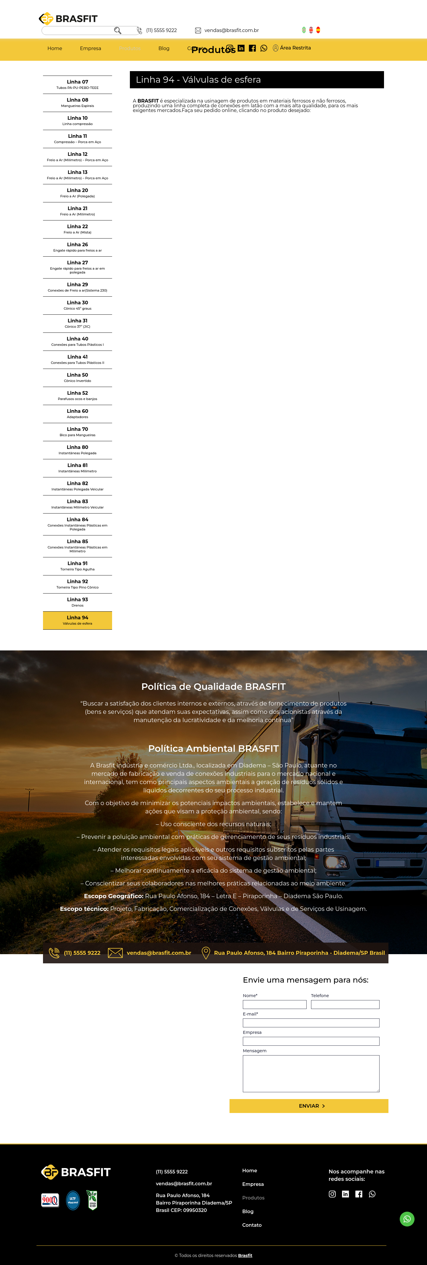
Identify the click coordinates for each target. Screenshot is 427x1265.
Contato (273, 30)
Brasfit (245, 1255)
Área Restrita (369, 29)
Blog (240, 30)
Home (132, 30)
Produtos (207, 30)
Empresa (167, 30)
